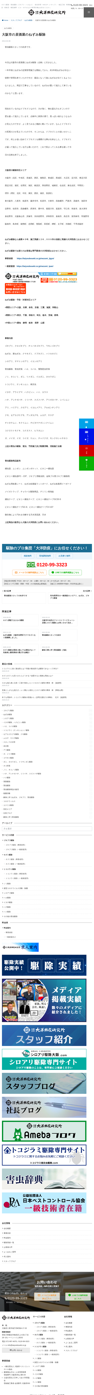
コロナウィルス (47, 791)
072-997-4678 (11, 1335)
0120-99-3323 (52, 564)
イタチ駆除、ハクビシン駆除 (47, 712)
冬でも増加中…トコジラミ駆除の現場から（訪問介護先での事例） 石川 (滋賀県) (34, 687)
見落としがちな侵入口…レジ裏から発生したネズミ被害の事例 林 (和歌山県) (32, 680)
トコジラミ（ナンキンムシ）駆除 (47, 720)
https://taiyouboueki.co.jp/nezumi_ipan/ (35, 266)
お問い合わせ (16, 1343)
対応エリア (47, 799)
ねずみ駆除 (8, 28)
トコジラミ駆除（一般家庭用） (18, 868)
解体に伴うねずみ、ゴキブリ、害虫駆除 (47, 787)
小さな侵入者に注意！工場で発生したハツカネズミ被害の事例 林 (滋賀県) (31, 673)
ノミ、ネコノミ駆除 (47, 759)
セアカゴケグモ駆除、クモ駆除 (47, 724)
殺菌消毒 (47, 783)
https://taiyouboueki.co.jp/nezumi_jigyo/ (35, 258)
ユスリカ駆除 (47, 795)
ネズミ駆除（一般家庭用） (16, 854)
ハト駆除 (47, 767)
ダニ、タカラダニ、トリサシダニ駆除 (47, 751)
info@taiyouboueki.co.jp (17, 1338)
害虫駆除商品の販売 (47, 779)
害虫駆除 (47, 775)
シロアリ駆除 (47, 708)
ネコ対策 (47, 755)
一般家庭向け (11, 927)
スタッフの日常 (47, 732)
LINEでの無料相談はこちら (67, 572)
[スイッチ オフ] (88, 12)
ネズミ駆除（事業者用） (15, 849)
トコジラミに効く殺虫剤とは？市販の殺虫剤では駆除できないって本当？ (30, 659)
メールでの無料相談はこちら (31, 572)
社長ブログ (47, 803)
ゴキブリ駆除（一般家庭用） (17, 839)
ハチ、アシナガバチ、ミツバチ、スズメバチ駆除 (47, 763)
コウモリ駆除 (47, 748)
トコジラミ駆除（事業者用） (17, 864)
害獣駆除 (47, 771)
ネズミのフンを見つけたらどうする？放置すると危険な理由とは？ (27, 666)
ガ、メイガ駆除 (47, 744)
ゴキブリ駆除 (47, 700)
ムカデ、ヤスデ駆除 (47, 728)
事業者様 (9, 922)
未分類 (47, 736)
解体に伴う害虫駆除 (47, 807)
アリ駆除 (47, 740)
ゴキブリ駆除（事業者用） (16, 835)
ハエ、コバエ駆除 (47, 716)
